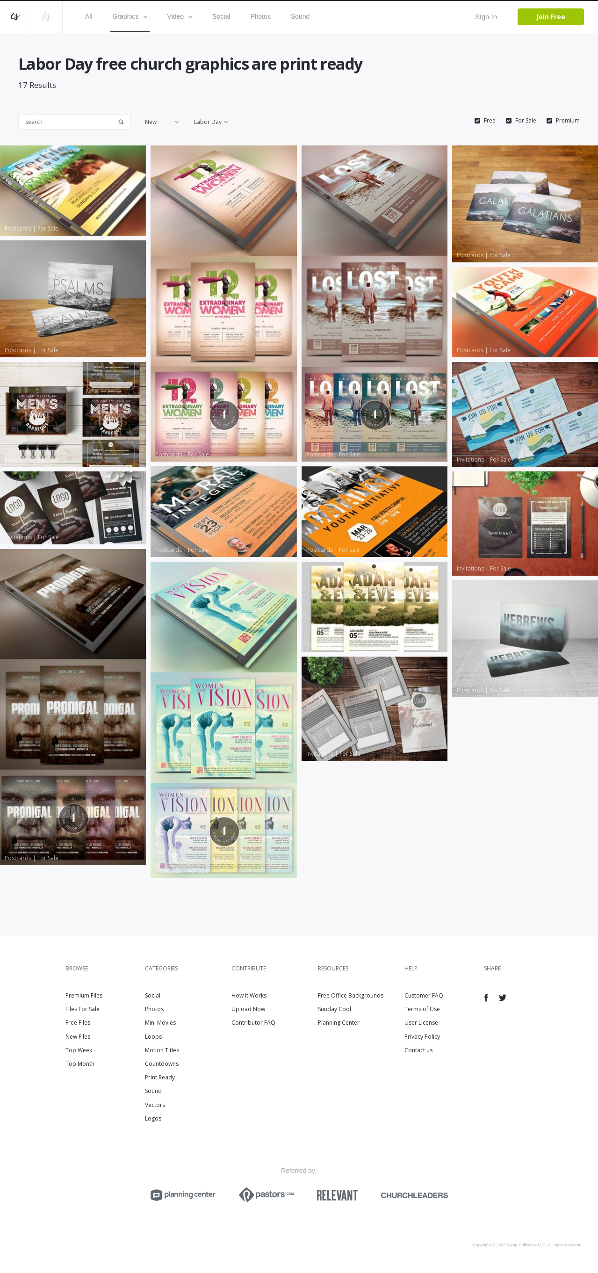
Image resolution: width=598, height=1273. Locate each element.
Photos (260, 16)
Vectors (155, 1105)
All (89, 16)
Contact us (418, 1050)
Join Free (550, 16)
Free (490, 120)
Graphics (130, 16)
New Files (77, 1037)
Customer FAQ (423, 995)
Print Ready (160, 1077)
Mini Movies (160, 1023)
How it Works (249, 995)
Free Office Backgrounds (350, 995)
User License (421, 1023)
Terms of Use (422, 1009)
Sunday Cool (334, 1009)
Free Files (77, 1023)
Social (221, 16)
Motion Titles (162, 1050)
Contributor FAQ (253, 1023)
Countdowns (162, 1064)
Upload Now (248, 1009)
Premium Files (83, 995)
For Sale (525, 120)
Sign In (486, 17)
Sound (300, 16)
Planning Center (339, 1023)
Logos (153, 1118)
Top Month (79, 1064)
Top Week (78, 1050)
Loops (153, 1037)
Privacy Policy (422, 1037)
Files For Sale (82, 1009)
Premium (568, 120)
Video (180, 16)
